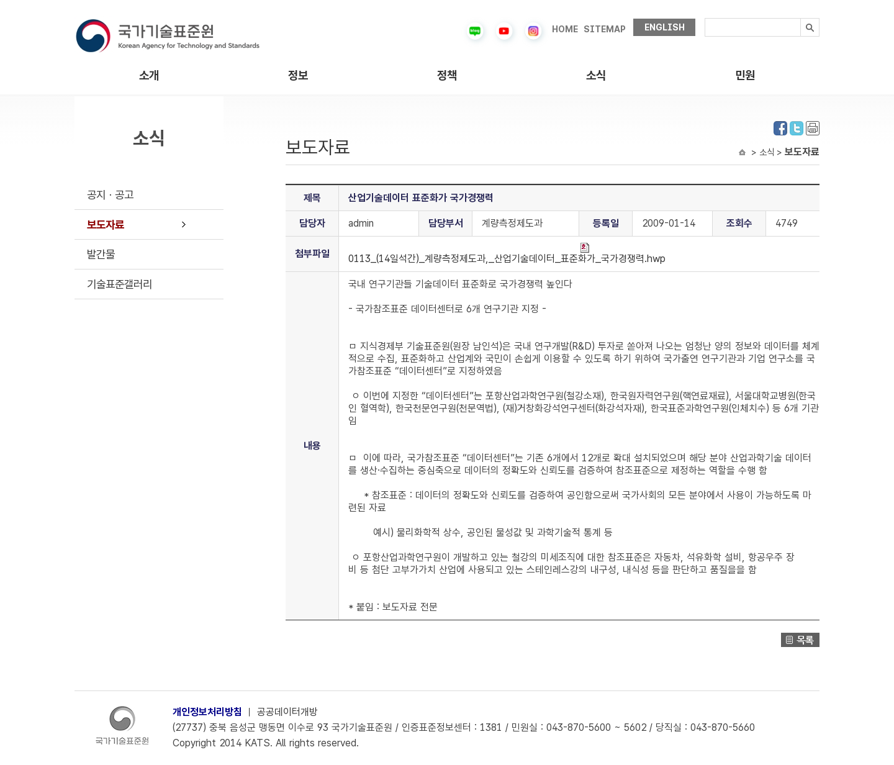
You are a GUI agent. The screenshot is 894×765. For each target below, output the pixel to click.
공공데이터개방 (287, 712)
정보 (298, 75)
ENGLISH (664, 27)
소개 (149, 75)
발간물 (101, 254)
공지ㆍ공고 (110, 194)
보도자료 (105, 224)
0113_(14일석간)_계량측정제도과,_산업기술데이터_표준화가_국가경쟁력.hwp (507, 254)
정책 (447, 75)
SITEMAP (605, 29)
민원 (745, 75)
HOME (565, 29)
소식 (596, 75)
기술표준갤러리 (119, 284)
